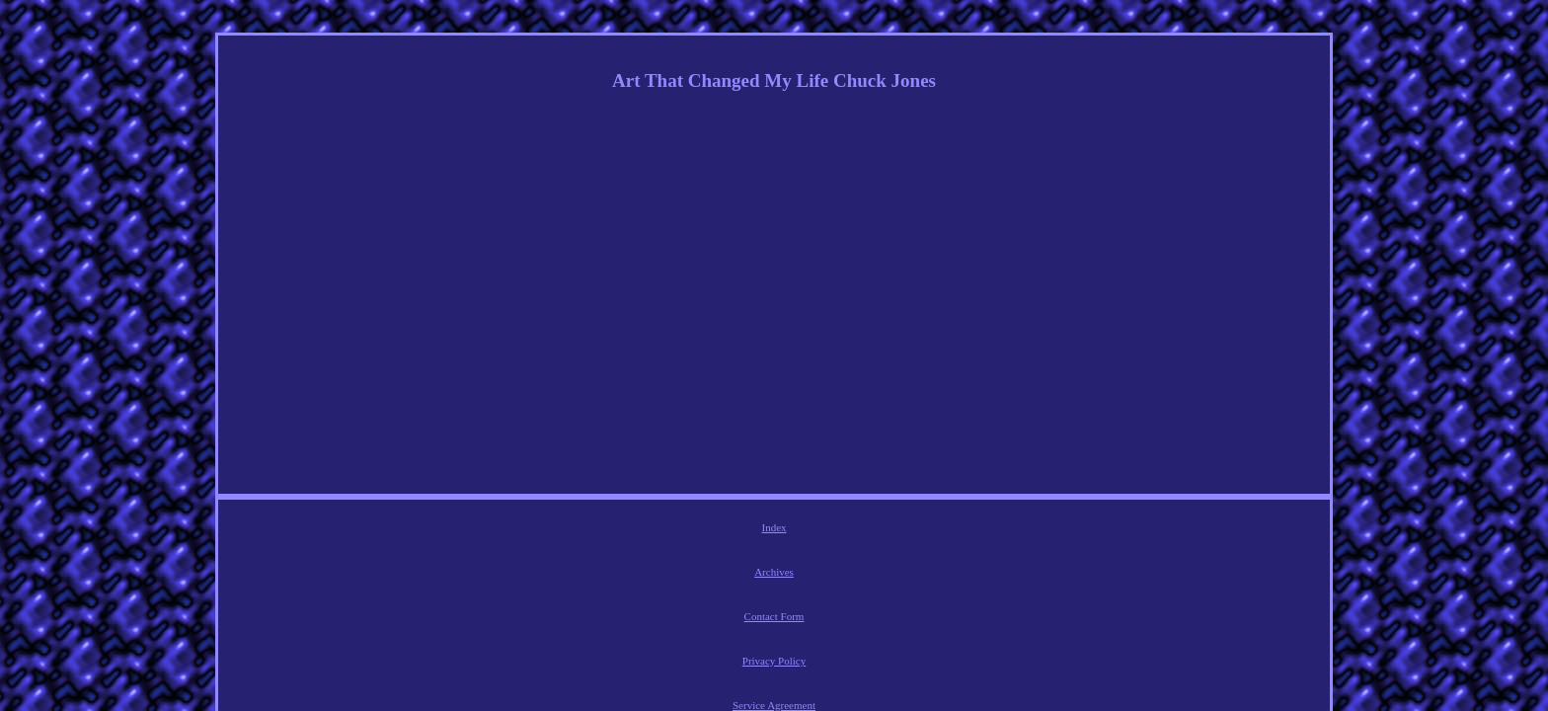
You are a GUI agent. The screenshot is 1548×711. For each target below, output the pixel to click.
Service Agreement (906, 530)
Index (601, 530)
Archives (655, 530)
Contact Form (727, 530)
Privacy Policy (810, 530)
